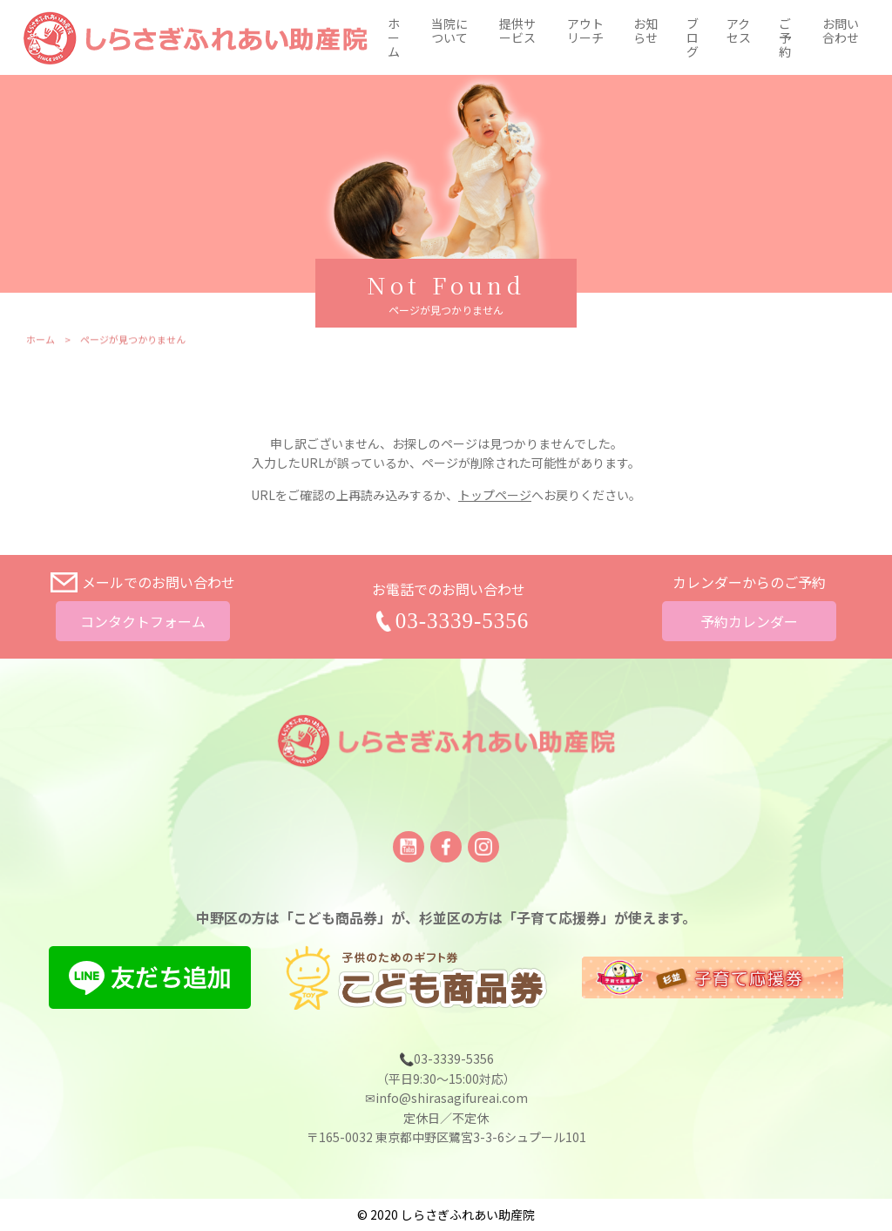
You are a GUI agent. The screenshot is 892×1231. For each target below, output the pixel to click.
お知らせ (645, 30)
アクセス (738, 30)
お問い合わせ (840, 30)
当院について (449, 30)
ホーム (394, 37)
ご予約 (785, 37)
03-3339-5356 (462, 620)
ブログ (692, 37)
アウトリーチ (585, 30)
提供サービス (517, 30)
